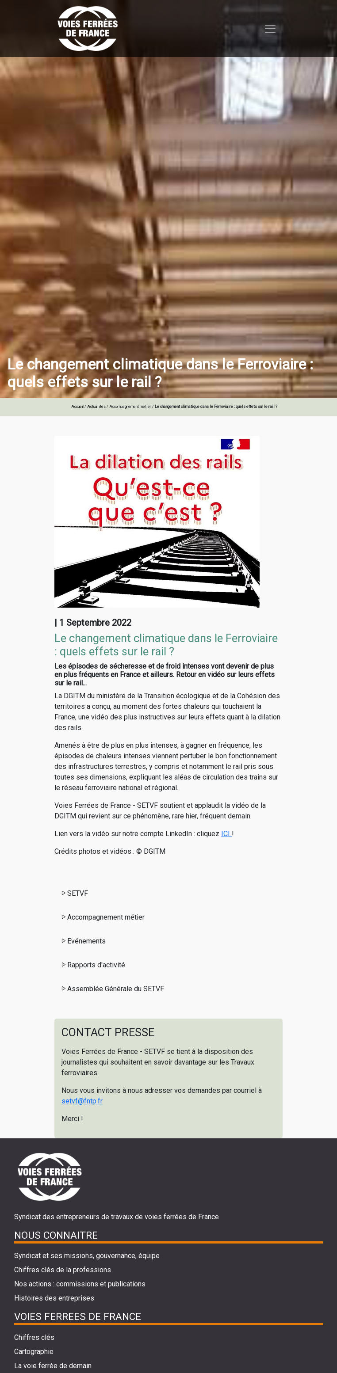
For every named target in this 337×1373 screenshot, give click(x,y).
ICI (226, 833)
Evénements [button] (83, 941)
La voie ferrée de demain (53, 1366)
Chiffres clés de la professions (62, 1270)
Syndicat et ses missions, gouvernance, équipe (87, 1255)
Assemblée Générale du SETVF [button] (112, 989)
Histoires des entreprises (54, 1298)
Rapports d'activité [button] (92, 965)
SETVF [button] (74, 893)
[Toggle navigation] (270, 29)
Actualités (97, 406)
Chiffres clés (34, 1337)
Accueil (77, 406)
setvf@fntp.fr (82, 1101)
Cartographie (34, 1351)
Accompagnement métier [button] (102, 917)
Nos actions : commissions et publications (80, 1284)
